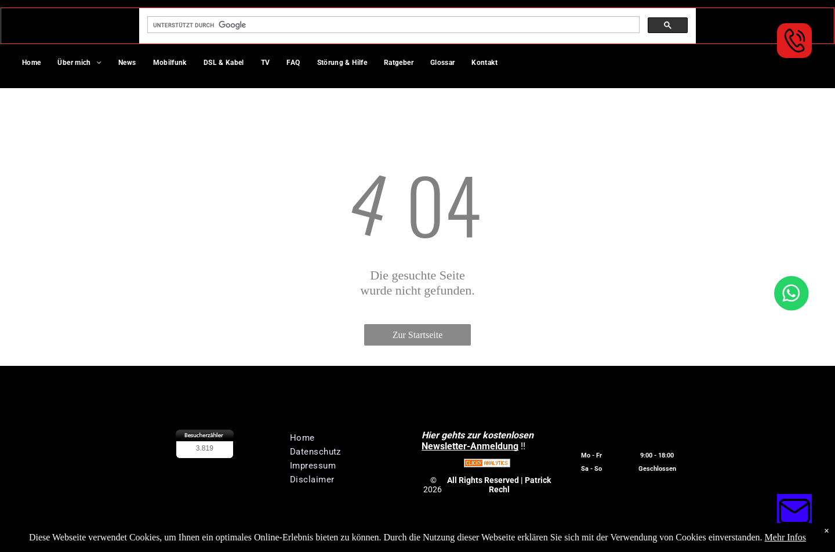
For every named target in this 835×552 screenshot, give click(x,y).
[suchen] (392, 25)
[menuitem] (35, 64)
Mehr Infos (786, 537)
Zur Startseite (418, 335)
